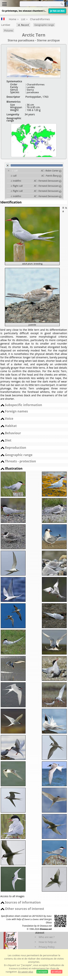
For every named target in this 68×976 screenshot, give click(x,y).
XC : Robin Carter (50, 170)
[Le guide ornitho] (11, 941)
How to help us (47, 942)
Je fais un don (57, 10)
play (8, 165)
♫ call (15, 170)
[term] (39, 4)
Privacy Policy (46, 947)
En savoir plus (25, 971)
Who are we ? (46, 937)
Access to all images (12, 896)
